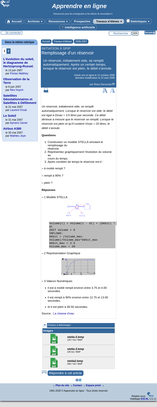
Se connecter (13, 32)
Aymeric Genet (18, 122)
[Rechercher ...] (120, 33)
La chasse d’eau (63, 319)
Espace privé (92, 391)
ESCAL (145, 405)
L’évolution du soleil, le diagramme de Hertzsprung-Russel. (18, 62)
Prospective (81, 21)
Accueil (14, 21)
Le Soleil (9, 115)
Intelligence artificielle (78, 27)
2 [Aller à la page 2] (8, 50)
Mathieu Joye (18, 135)
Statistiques (138, 21)
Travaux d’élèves (108, 21)
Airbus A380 (12, 128)
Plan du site (61, 391)
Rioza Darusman (103, 84)
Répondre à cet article (65, 379)
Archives (34, 21)
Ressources (57, 21)
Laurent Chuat (18, 109)
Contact (77, 391)
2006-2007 (81, 41)
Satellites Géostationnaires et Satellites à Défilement (19, 99)
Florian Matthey (19, 73)
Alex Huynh (16, 89)
